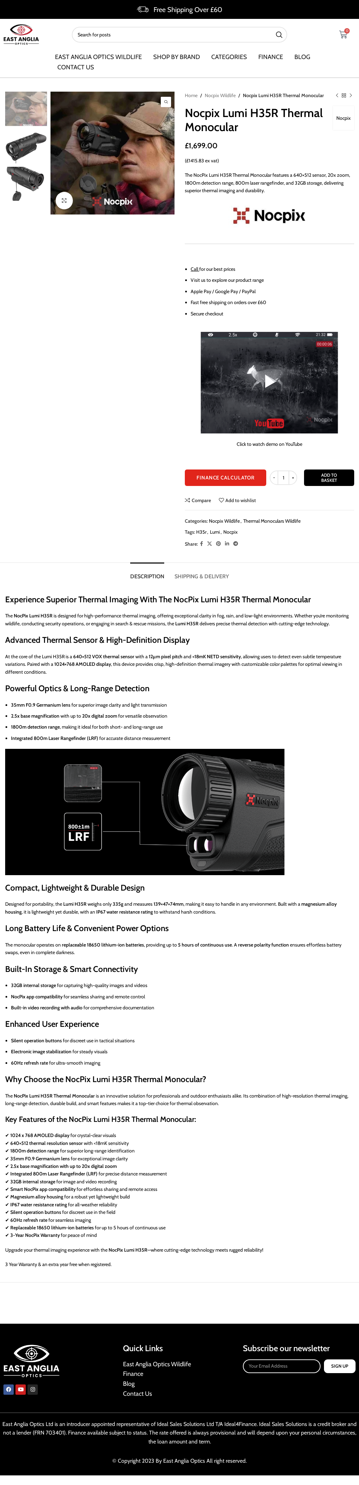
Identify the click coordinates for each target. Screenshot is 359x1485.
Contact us (75, 67)
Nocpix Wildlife (220, 95)
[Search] (179, 35)
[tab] (147, 572)
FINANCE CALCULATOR (226, 478)
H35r (201, 532)
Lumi (215, 532)
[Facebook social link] (201, 544)
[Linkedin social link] (227, 544)
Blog (302, 57)
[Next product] (350, 95)
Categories (229, 57)
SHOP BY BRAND (176, 57)
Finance (270, 57)
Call (194, 269)
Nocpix (343, 118)
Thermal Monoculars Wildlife (272, 521)
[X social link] (209, 544)
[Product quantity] (283, 478)
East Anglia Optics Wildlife (98, 57)
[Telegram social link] (235, 544)
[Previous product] (336, 95)
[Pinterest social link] (218, 544)
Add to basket (329, 477)
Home (191, 95)
